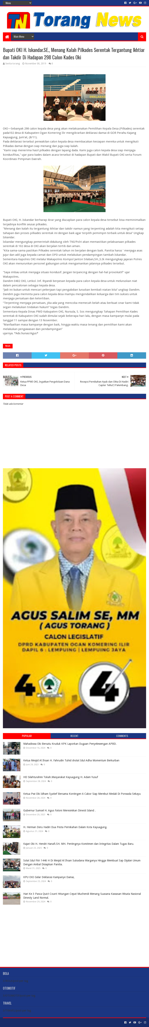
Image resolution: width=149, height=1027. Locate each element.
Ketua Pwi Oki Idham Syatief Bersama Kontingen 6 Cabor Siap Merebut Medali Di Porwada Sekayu (82, 793)
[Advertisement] (74, 933)
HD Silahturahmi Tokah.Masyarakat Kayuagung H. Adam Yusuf (60, 777)
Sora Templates (24, 1022)
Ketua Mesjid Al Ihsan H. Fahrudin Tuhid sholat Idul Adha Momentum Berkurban (71, 760)
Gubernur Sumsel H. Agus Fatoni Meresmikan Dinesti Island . (59, 810)
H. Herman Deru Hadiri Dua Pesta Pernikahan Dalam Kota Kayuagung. (65, 827)
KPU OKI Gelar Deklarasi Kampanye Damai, (48, 877)
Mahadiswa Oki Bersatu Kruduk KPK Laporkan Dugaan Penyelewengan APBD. (70, 743)
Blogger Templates (46, 1022)
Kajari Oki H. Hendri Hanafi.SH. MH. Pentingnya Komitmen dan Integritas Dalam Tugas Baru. (78, 843)
